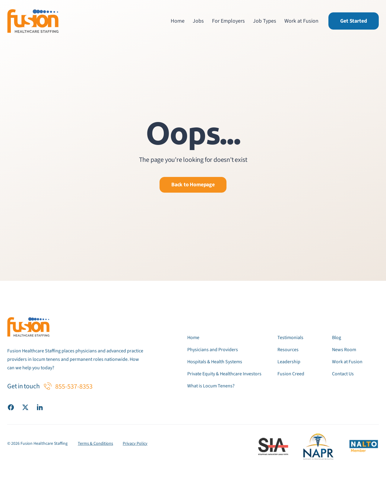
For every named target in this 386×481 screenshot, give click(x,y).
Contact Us (343, 373)
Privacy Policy (135, 444)
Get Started (353, 21)
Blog (336, 337)
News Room (344, 349)
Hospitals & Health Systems (214, 361)
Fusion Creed (290, 373)
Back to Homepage (193, 184)
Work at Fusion (301, 21)
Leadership (288, 361)
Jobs (198, 21)
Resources (288, 349)
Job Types (264, 21)
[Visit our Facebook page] (10, 407)
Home (178, 21)
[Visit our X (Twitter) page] (25, 407)
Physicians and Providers (212, 349)
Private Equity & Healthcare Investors (224, 373)
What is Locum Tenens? (211, 386)
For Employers (228, 21)
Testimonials (290, 337)
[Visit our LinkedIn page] (39, 407)
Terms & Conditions (95, 444)
